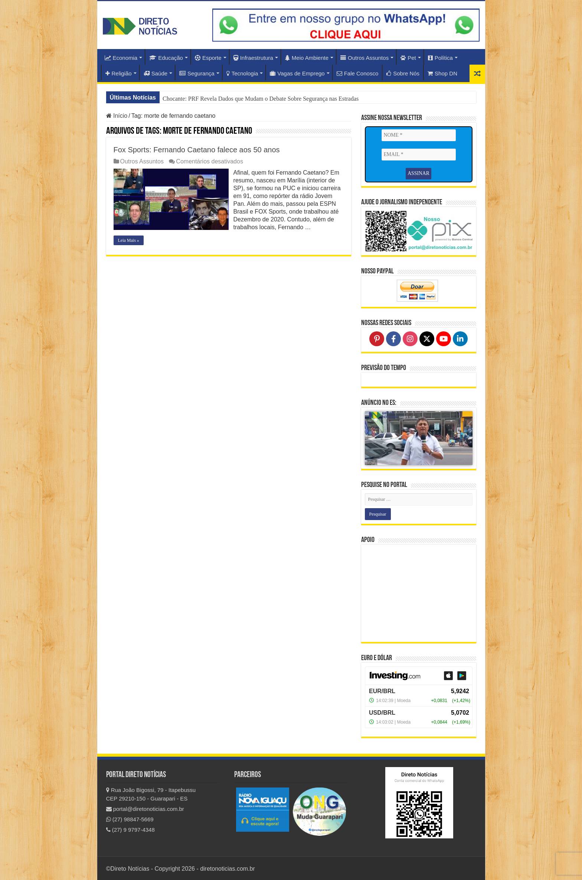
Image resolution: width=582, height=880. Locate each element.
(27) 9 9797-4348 (130, 829)
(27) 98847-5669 (130, 818)
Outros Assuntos (364, 58)
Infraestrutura (253, 58)
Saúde (155, 73)
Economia (121, 58)
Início (117, 116)
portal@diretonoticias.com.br (145, 808)
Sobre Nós (402, 73)
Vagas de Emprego (297, 73)
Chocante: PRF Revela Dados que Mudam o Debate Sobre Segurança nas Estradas (261, 98)
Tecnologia (242, 73)
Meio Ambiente (306, 58)
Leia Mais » (128, 240)
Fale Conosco (358, 73)
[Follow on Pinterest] (376, 338)
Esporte (208, 58)
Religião (118, 73)
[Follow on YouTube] (443, 338)
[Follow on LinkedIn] (460, 338)
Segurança (197, 73)
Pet (408, 58)
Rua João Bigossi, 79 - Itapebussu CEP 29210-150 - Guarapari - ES (151, 793)
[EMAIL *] (419, 154)
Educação (166, 58)
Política (440, 58)
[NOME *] (419, 135)
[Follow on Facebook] (393, 338)
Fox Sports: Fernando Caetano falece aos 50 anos (197, 150)
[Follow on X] (426, 338)
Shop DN (442, 73)
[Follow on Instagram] (410, 338)
